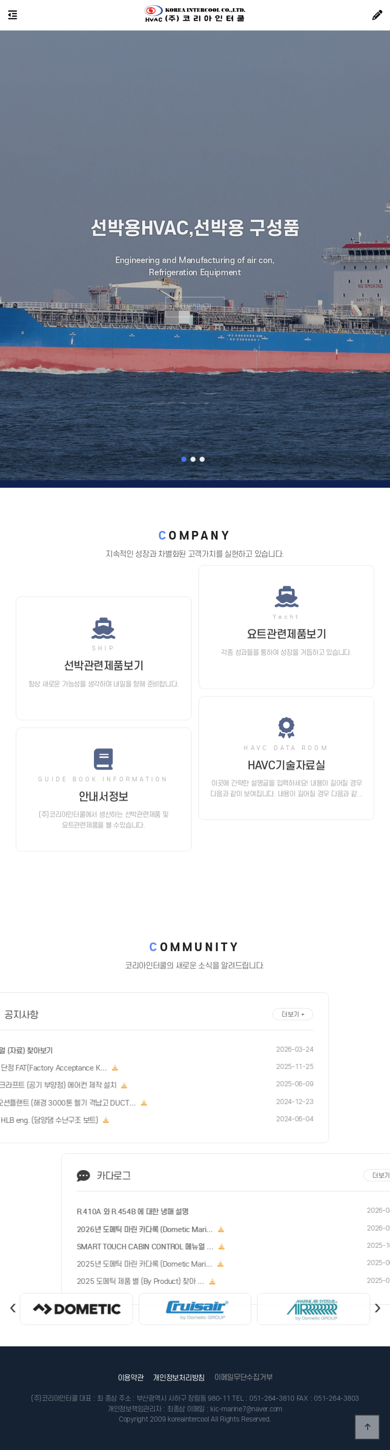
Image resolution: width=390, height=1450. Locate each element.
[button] (183, 459)
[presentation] (12, 1322)
